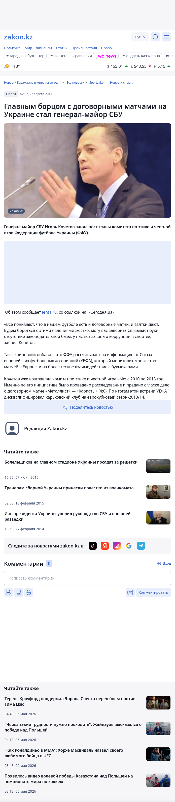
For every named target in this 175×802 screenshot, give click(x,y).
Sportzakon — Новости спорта (111, 82)
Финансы (44, 47)
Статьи (61, 47)
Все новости (75, 82)
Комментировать (153, 592)
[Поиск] (155, 36)
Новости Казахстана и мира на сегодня (32, 82)
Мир (28, 47)
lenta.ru (49, 312)
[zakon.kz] (18, 36)
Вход (167, 563)
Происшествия (84, 47)
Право (106, 47)
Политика (12, 47)
